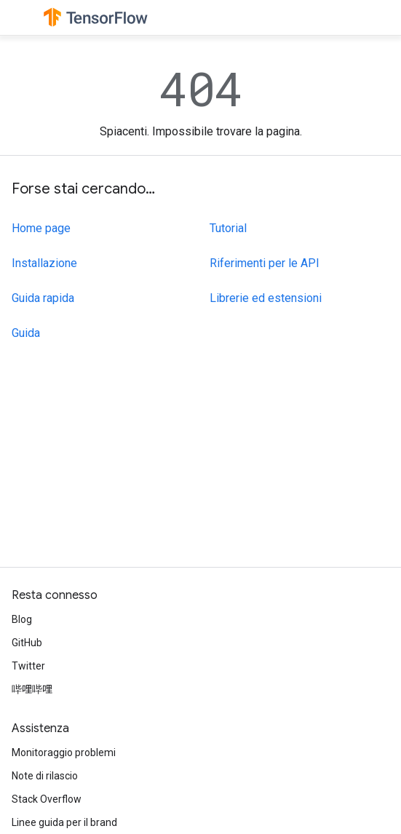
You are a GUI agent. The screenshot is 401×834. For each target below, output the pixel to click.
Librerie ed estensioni (266, 298)
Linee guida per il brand (64, 822)
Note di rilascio (45, 776)
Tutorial (228, 228)
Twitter (28, 666)
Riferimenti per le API (264, 263)
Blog (22, 619)
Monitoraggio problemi (64, 752)
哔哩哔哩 (32, 689)
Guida (26, 333)
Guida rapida (43, 298)
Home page (41, 228)
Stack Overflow (47, 799)
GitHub (27, 642)
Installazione (44, 263)
